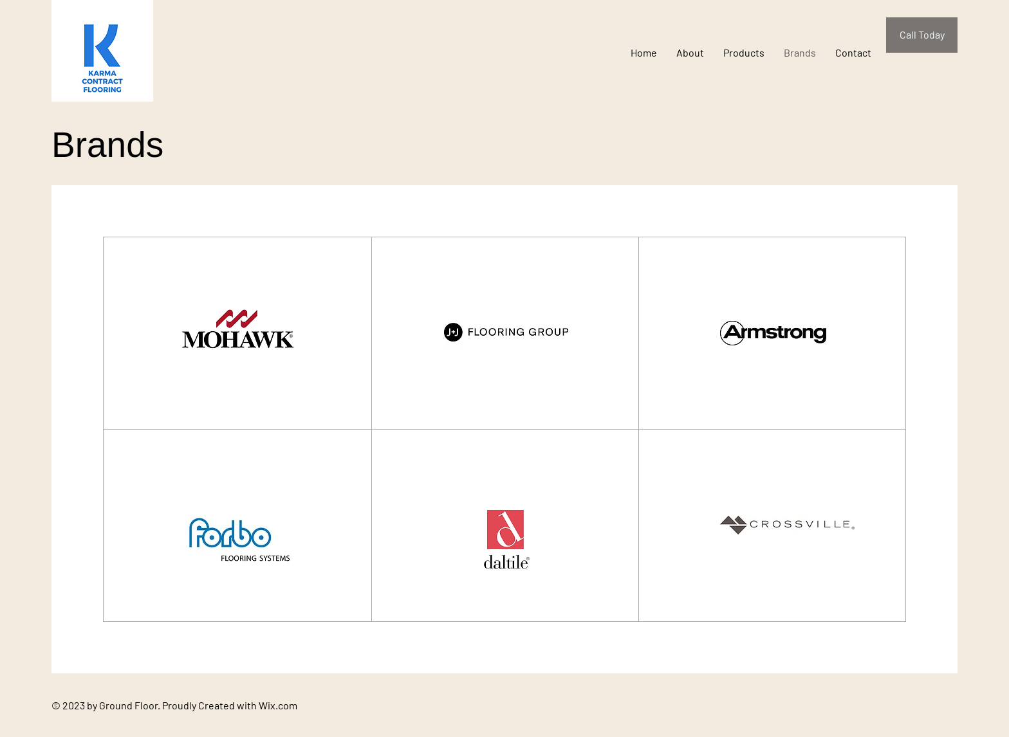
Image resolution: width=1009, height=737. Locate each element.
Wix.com (278, 705)
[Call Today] (922, 35)
